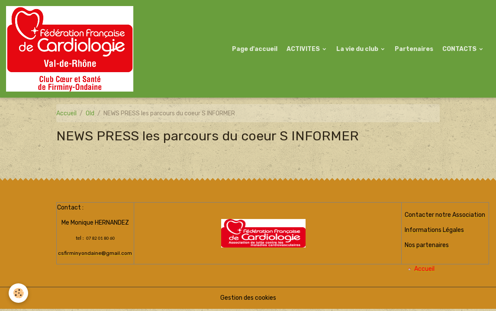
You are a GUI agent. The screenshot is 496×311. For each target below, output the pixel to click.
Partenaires (414, 49)
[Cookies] (18, 293)
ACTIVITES (304, 49)
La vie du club (358, 49)
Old (90, 113)
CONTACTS (460, 49)
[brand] (71, 49)
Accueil (66, 113)
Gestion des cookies (248, 297)
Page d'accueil (254, 49)
